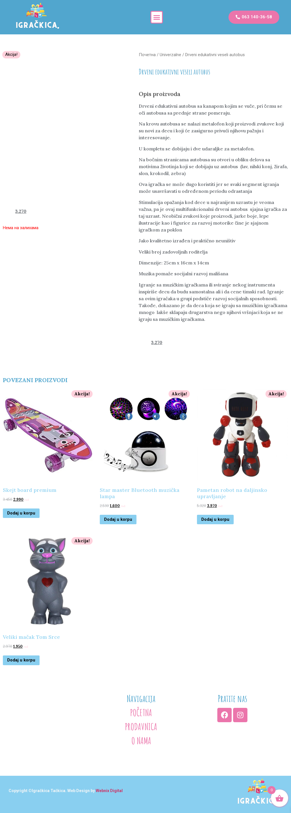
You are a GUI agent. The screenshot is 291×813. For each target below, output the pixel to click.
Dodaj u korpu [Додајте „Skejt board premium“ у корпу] (21, 513)
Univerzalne (170, 54)
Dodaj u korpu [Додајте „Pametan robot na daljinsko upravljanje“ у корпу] (215, 519)
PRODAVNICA (141, 726)
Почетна (147, 54)
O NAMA (141, 741)
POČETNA (141, 712)
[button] (157, 17)
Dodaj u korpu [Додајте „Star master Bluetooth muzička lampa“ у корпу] (118, 519)
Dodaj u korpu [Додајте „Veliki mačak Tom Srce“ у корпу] (21, 660)
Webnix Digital (109, 790)
